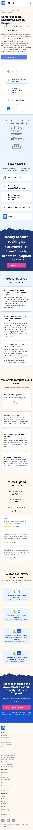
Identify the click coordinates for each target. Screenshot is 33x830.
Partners (3, 799)
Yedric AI (3, 740)
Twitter (2, 820)
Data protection (5, 814)
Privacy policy (5, 810)
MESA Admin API (6, 779)
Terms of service (6, 812)
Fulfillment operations (7, 759)
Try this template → (16, 265)
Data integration (6, 762)
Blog (2, 775)
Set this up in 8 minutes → (14, 57)
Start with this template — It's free (16, 707)
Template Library (11, 11)
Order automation (6, 753)
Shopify (20, 11)
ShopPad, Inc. (5, 826)
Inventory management (8, 755)
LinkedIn (13, 820)
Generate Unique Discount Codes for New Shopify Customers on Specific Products (16, 638)
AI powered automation (8, 764)
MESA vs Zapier (5, 788)
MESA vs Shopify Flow (7, 786)
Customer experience (7, 757)
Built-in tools (5, 738)
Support (3, 801)
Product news (5, 777)
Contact (3, 803)
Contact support (26, 714)
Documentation (5, 773)
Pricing (3, 746)
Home (3, 11)
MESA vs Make (5, 790)
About (3, 796)
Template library (6, 744)
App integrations (6, 742)
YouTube (8, 820)
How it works (5, 735)
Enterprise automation (7, 766)
